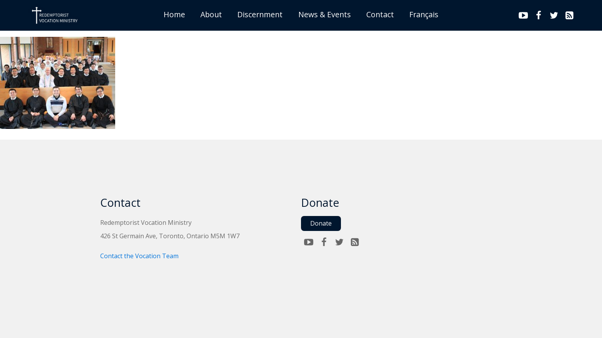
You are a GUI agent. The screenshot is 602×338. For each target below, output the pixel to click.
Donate (321, 223)
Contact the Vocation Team (139, 256)
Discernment (260, 14)
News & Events (324, 14)
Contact (380, 14)
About (211, 14)
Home (174, 14)
